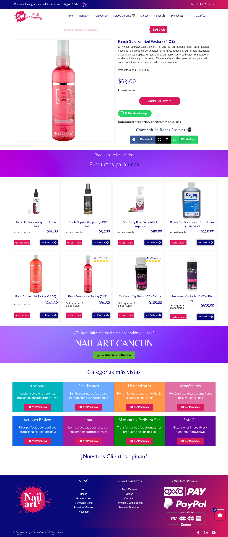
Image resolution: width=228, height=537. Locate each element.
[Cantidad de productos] (125, 101)
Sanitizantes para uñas (166, 122)
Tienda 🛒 (84, 15)
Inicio (71, 15)
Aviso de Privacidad (129, 506)
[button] (143, 140)
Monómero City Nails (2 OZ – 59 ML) (140, 296)
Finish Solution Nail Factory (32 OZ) (35, 296)
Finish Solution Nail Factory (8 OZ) (87, 296)
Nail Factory (142, 122)
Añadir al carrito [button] (22, 242)
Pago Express (129, 489)
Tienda (83, 493)
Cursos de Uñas (83, 502)
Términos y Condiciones (129, 502)
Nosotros (83, 510)
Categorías (101, 15)
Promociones (83, 497)
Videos (129, 493)
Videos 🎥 (159, 15)
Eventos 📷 (177, 15)
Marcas (144, 15)
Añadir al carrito (160, 101)
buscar (158, 29)
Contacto (129, 497)
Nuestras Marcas (83, 506)
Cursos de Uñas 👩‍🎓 (124, 15)
